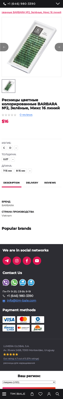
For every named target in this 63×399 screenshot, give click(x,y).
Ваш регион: (29, 376)
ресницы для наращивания (19, 363)
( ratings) (21, 358)
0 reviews (26, 115)
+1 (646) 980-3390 (21, 4)
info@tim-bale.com (21, 300)
